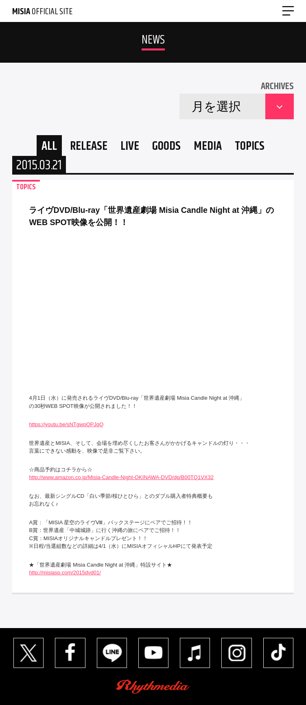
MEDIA (208, 146)
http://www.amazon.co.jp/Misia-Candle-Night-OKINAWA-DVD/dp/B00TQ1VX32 (121, 477)
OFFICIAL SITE (42, 12)
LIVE (129, 146)
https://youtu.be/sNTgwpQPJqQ (66, 424)
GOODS (166, 146)
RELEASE (88, 146)
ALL (49, 146)
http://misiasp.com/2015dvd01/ (65, 572)
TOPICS (249, 146)
